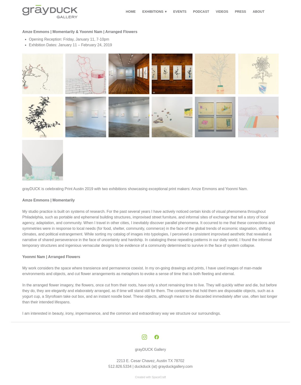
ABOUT (258, 11)
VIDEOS (222, 11)
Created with (150, 377)
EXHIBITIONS (154, 11)
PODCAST (201, 11)
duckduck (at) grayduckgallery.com (163, 366)
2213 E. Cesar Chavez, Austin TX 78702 (150, 361)
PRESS (240, 11)
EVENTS (179, 11)
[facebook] (156, 337)
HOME (131, 11)
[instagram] (144, 337)
